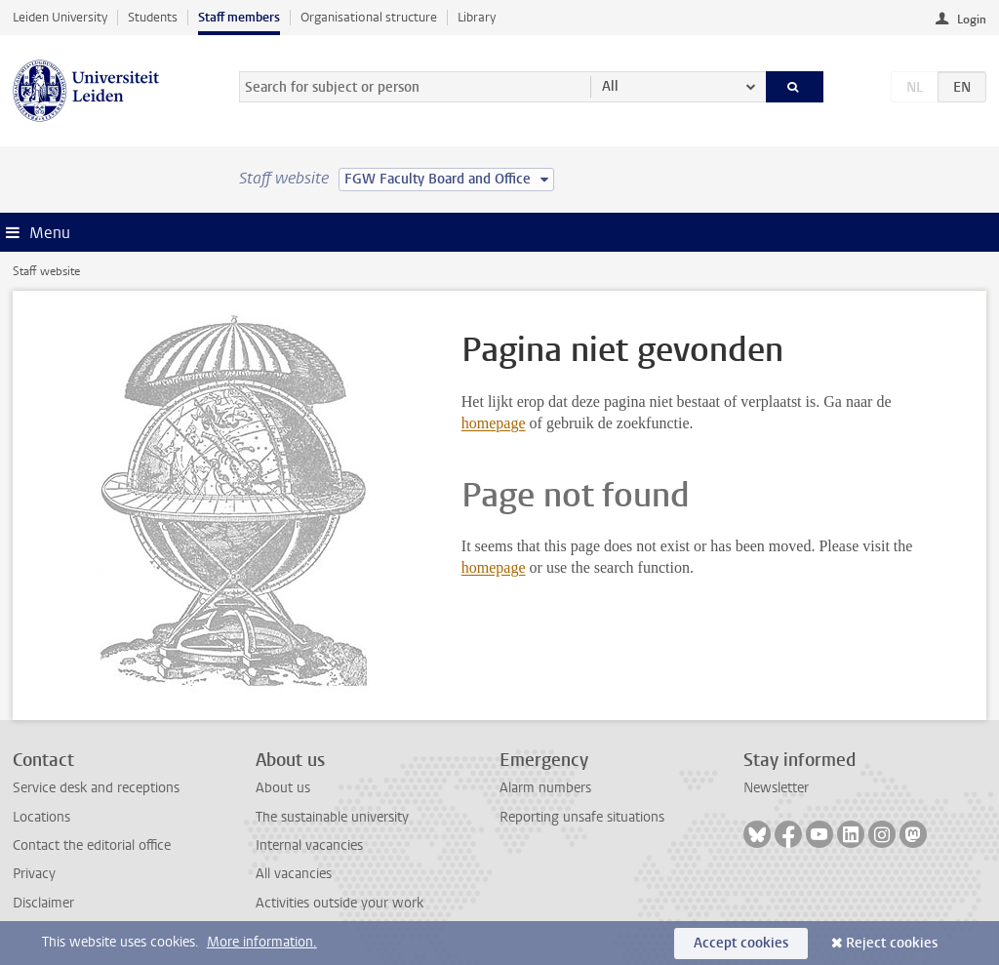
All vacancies (294, 873)
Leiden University (60, 17)
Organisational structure (368, 17)
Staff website (46, 271)
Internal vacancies (309, 845)
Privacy (34, 873)
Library (477, 17)
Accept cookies (741, 943)
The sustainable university (332, 817)
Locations (41, 817)
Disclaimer (43, 903)
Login (971, 19)
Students (153, 17)
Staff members (239, 17)
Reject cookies (892, 943)
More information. (262, 942)
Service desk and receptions (96, 788)
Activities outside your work (339, 903)
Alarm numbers (545, 788)
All (610, 86)
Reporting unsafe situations (582, 817)
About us (283, 788)
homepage (493, 423)
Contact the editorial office (92, 845)
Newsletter (776, 788)
